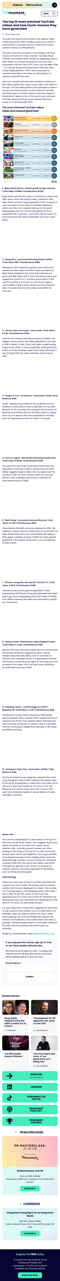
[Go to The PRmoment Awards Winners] (15, 1052)
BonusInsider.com (45, 933)
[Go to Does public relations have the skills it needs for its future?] (15, 1017)
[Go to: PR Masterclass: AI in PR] (30, 1165)
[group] (30, 5)
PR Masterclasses (31, 1132)
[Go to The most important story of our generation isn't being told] (44, 1052)
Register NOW (30, 1275)
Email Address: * (14, 963)
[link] (30, 5)
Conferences (31, 1203)
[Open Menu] (49, 13)
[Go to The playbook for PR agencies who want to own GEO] (44, 1017)
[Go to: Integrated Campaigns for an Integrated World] (30, 1224)
